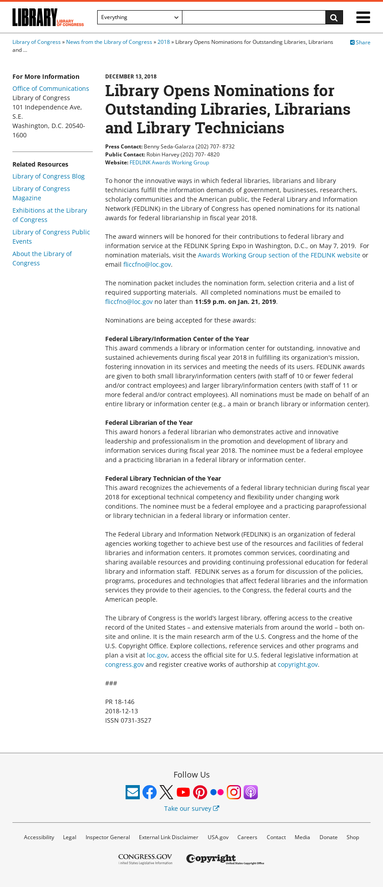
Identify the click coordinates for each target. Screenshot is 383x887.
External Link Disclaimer (168, 837)
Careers (247, 837)
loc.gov (157, 655)
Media (302, 837)
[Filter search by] (140, 17)
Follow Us (192, 774)
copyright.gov (298, 664)
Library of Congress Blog (48, 176)
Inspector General (108, 837)
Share (360, 42)
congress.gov (125, 664)
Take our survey (191, 808)
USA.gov (218, 837)
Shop (353, 837)
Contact (276, 837)
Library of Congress (36, 42)
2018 (164, 42)
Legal (69, 837)
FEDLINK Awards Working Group (169, 162)
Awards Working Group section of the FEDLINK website (279, 255)
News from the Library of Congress (109, 42)
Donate (329, 837)
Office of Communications (50, 88)
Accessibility (39, 837)
